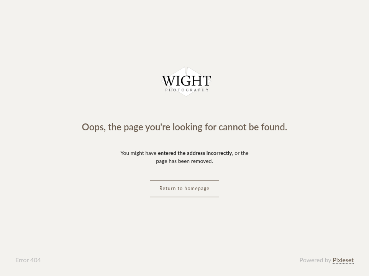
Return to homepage (184, 188)
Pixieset (343, 259)
